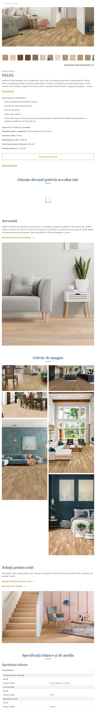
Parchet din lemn (11, 4)
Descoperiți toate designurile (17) (79, 65)
